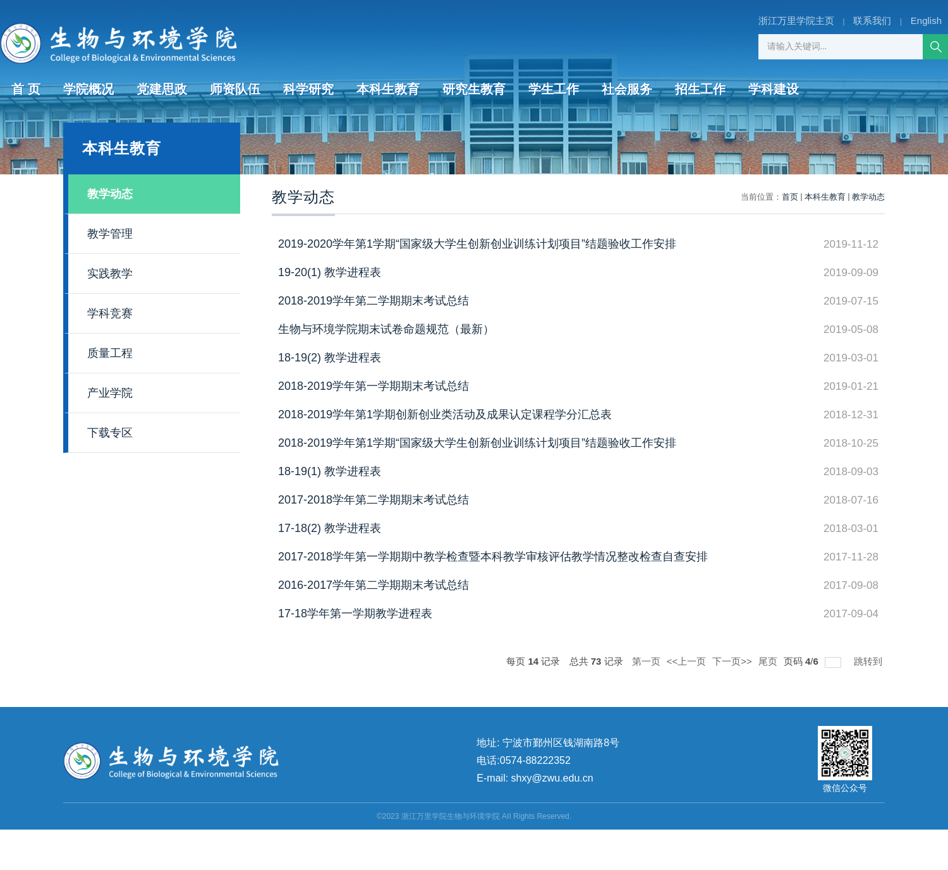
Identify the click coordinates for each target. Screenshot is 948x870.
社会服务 (627, 89)
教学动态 (868, 197)
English (926, 20)
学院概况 (88, 89)
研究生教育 (474, 89)
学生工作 (553, 89)
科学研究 (308, 89)
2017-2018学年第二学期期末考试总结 (373, 499)
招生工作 (700, 89)
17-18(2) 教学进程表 (329, 528)
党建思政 (162, 89)
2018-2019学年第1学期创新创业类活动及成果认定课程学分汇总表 (445, 414)
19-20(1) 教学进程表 (329, 272)
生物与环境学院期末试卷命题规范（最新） (386, 329)
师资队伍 (235, 89)
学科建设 (773, 89)
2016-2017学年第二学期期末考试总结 (373, 585)
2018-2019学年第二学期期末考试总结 (373, 300)
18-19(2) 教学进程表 (329, 357)
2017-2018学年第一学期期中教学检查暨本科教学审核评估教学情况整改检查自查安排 (493, 556)
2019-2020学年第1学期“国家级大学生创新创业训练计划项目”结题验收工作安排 (477, 244)
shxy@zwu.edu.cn (552, 778)
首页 (790, 197)
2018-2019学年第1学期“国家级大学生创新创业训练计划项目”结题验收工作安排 (477, 443)
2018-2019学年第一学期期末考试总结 (373, 386)
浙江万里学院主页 (796, 20)
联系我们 (872, 20)
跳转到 (869, 661)
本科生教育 (388, 89)
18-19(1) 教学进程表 (329, 471)
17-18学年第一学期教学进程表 (355, 613)
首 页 (25, 89)
